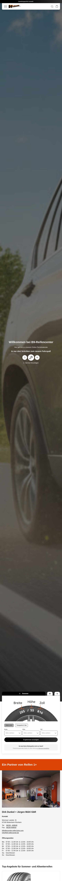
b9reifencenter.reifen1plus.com (13, 830)
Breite (5, 729)
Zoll (41, 729)
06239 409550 (11, 827)
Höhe (23, 729)
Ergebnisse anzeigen (31, 739)
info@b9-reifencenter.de (10, 833)
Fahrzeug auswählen (43, 748)
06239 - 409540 (11, 825)
